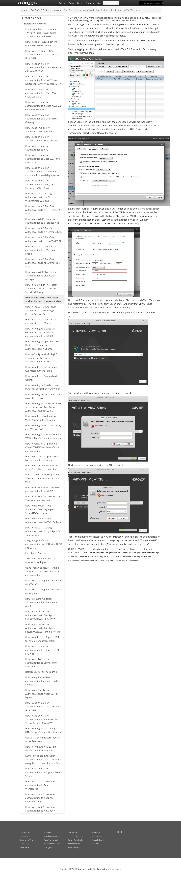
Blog (99, 3)
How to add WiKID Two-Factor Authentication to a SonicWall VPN (43, 239)
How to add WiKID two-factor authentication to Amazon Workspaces (40, 785)
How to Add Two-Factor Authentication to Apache (38, 129)
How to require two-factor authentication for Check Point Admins (41, 602)
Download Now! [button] (111, 3)
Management (97, 836)
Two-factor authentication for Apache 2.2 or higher (40, 560)
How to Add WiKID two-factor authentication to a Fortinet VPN (42, 221)
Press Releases (98, 840)
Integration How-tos (52, 843)
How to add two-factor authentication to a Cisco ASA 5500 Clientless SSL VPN (43, 106)
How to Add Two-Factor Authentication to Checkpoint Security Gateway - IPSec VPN (40, 615)
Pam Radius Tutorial (35, 553)
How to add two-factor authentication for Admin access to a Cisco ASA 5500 (43, 67)
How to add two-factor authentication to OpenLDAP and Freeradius (42, 159)
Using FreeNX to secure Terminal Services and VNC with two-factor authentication (42, 571)
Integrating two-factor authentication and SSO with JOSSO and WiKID (43, 544)
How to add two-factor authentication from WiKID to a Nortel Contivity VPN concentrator (43, 80)
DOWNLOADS (73, 832)
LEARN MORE (25, 832)
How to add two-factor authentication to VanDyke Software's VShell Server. (39, 184)
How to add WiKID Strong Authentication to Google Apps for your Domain (43, 531)
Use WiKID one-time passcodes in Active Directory (42, 739)
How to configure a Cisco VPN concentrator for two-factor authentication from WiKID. (40, 332)
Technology (24, 843)
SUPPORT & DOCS (31, 18)
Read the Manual (51, 840)
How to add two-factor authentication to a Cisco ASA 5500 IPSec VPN (43, 706)
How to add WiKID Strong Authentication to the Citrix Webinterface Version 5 (39, 197)
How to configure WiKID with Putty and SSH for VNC (43, 427)
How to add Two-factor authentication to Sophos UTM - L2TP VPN (41, 663)
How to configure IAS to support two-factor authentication (42, 369)
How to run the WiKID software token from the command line (41, 467)
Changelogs (48, 847)
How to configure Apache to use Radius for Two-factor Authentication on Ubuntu (42, 345)
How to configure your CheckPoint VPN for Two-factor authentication (43, 436)
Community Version (28, 840)
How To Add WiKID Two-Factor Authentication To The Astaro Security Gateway (41, 288)
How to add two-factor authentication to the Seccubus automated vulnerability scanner (42, 171)
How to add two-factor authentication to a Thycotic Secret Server (43, 772)
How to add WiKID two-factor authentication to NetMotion (40, 809)
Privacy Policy (73, 847)
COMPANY (96, 832)
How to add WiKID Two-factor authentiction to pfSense (40, 321)
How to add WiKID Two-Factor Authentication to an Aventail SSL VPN (42, 263)
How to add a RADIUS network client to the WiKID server (41, 43)
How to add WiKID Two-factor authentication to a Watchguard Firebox (41, 250)
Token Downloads (75, 840)
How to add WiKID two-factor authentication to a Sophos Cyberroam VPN (40, 798)
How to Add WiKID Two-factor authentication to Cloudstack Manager (40, 276)
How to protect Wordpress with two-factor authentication (41, 458)
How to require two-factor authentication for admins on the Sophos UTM (42, 681)
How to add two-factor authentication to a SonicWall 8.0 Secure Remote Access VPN (42, 719)
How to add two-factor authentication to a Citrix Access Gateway (42, 118)
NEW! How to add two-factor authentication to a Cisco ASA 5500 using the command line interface (43, 759)
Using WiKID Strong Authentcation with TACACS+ (43, 582)
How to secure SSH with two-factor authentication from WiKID (43, 489)
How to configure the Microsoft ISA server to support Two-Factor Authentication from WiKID (43, 407)
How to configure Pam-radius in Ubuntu (41, 378)
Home (24, 9)
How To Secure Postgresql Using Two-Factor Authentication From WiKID (42, 478)
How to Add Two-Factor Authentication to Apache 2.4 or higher (41, 694)
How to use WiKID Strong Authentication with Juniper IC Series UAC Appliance (40, 509)
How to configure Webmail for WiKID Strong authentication (41, 418)
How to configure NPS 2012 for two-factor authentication (41, 748)
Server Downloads (75, 836)
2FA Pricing (24, 836)
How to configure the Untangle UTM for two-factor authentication (43, 730)
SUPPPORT (48, 832)
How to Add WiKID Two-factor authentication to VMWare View (43, 299)
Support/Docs (75, 3)
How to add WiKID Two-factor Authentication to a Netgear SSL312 (43, 230)
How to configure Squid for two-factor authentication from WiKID (42, 387)
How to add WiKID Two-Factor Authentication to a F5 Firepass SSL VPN (43, 210)
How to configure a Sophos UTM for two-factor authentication (42, 639)
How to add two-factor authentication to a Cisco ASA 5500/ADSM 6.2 (40, 93)
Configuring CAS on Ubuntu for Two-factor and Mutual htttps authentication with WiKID (41, 32)
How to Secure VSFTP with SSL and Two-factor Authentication (43, 498)
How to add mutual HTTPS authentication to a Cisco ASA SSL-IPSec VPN (43, 54)
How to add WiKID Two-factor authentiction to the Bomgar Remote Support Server (40, 310)
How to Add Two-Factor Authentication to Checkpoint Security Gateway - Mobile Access (42, 628)
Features (90, 3)
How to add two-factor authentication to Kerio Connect (42, 138)
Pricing (62, 3)
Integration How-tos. (35, 23)
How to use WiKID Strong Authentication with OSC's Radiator (43, 520)
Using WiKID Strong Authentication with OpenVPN (43, 591)
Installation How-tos (52, 836)
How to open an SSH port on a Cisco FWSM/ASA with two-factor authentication (42, 447)
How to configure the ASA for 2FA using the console (42, 396)
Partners (95, 843)
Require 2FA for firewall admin (41, 671)
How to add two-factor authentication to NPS (37, 147)
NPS (99, 561)
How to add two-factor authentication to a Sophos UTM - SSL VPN (42, 650)
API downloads (74, 843)
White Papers (25, 847)
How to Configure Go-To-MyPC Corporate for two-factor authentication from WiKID (41, 358)
